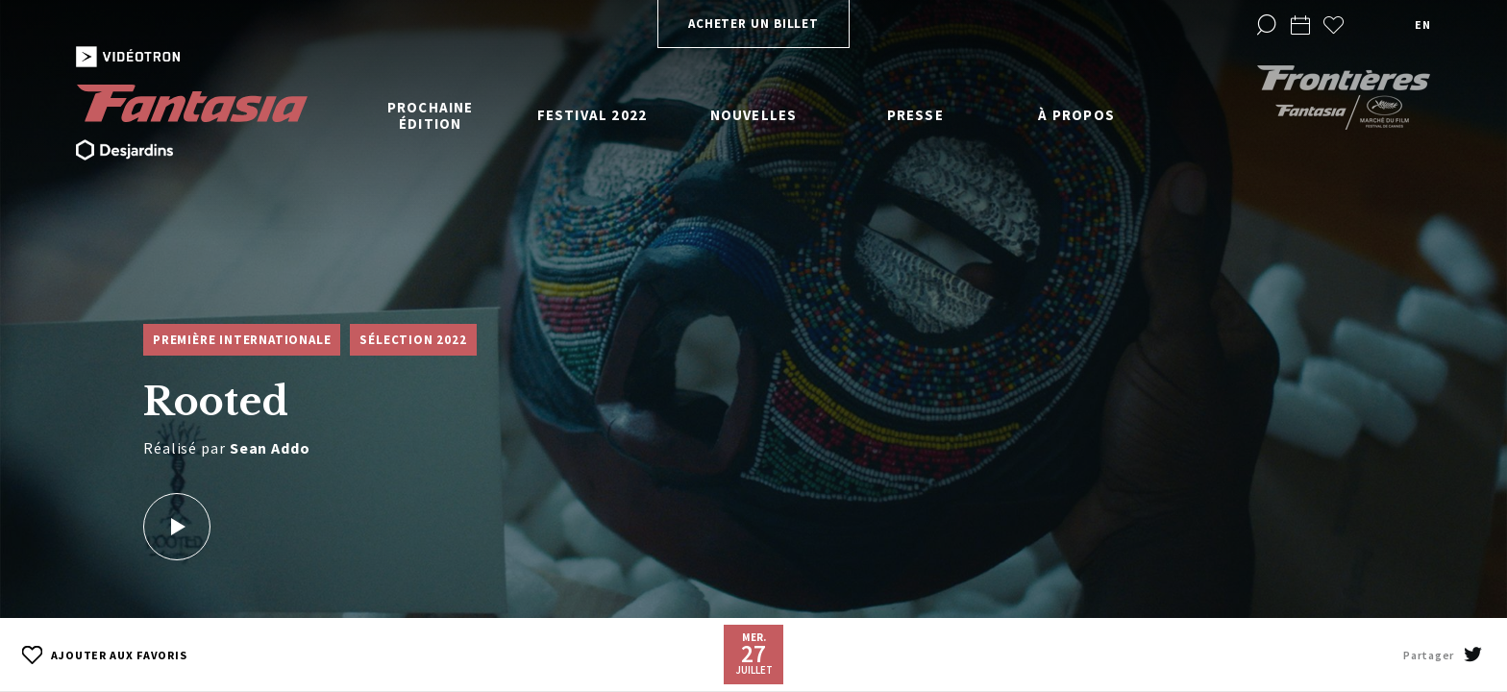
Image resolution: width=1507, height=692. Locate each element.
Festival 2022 (592, 115)
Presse (915, 115)
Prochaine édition (430, 115)
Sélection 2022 (412, 340)
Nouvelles (754, 115)
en (1422, 24)
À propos (1076, 115)
